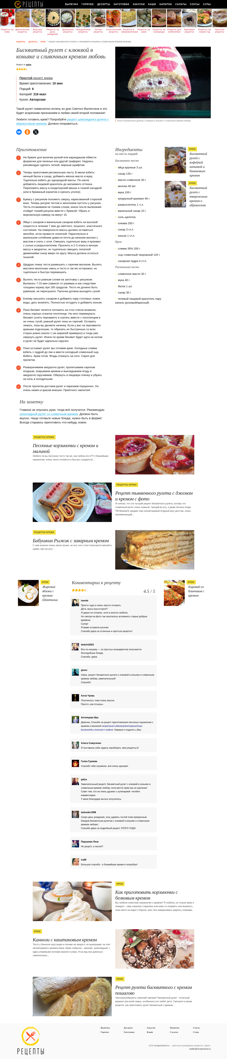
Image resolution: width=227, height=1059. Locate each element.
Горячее (88, 4)
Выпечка (71, 4)
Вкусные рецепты (37, 30)
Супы (207, 4)
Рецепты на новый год (204, 30)
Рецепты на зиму (7, 30)
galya (28, 64)
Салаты (181, 4)
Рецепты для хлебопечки (174, 30)
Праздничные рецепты (83, 30)
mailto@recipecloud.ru (200, 1049)
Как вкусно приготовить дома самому (28, 4)
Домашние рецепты (68, 30)
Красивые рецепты (189, 30)
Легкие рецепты (98, 30)
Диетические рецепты (22, 30)
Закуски (139, 4)
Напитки (165, 4)
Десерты (103, 4)
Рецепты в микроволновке (128, 30)
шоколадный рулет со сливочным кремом (49, 414)
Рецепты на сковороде (159, 30)
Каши (152, 4)
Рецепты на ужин (144, 30)
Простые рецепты (219, 30)
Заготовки (121, 4)
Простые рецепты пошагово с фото (30, 1041)
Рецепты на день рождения (52, 31)
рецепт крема (36, 78)
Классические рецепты (113, 30)
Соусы (194, 4)
